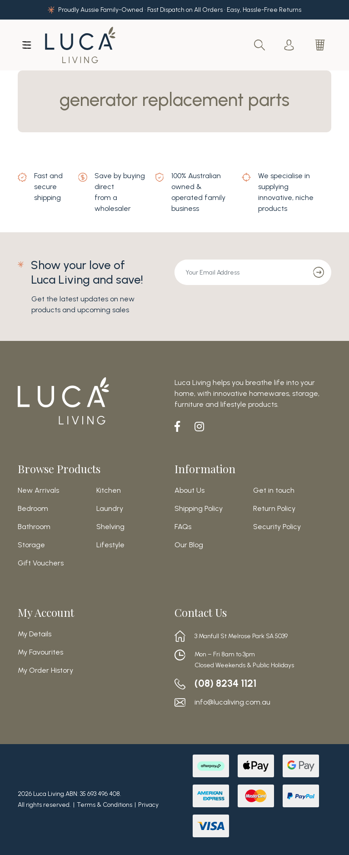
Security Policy (277, 526)
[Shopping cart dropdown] (320, 45)
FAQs (182, 526)
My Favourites (40, 652)
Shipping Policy (198, 508)
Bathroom (34, 526)
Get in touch (273, 490)
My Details (34, 634)
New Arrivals (38, 490)
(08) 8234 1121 (228, 683)
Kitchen (108, 490)
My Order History (45, 670)
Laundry (109, 508)
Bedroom (33, 508)
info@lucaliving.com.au (232, 702)
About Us (189, 490)
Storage (31, 545)
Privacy (148, 805)
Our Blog (188, 545)
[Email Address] (240, 272)
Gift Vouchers (41, 563)
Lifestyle (110, 545)
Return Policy (274, 508)
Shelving (110, 526)
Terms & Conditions (104, 805)
